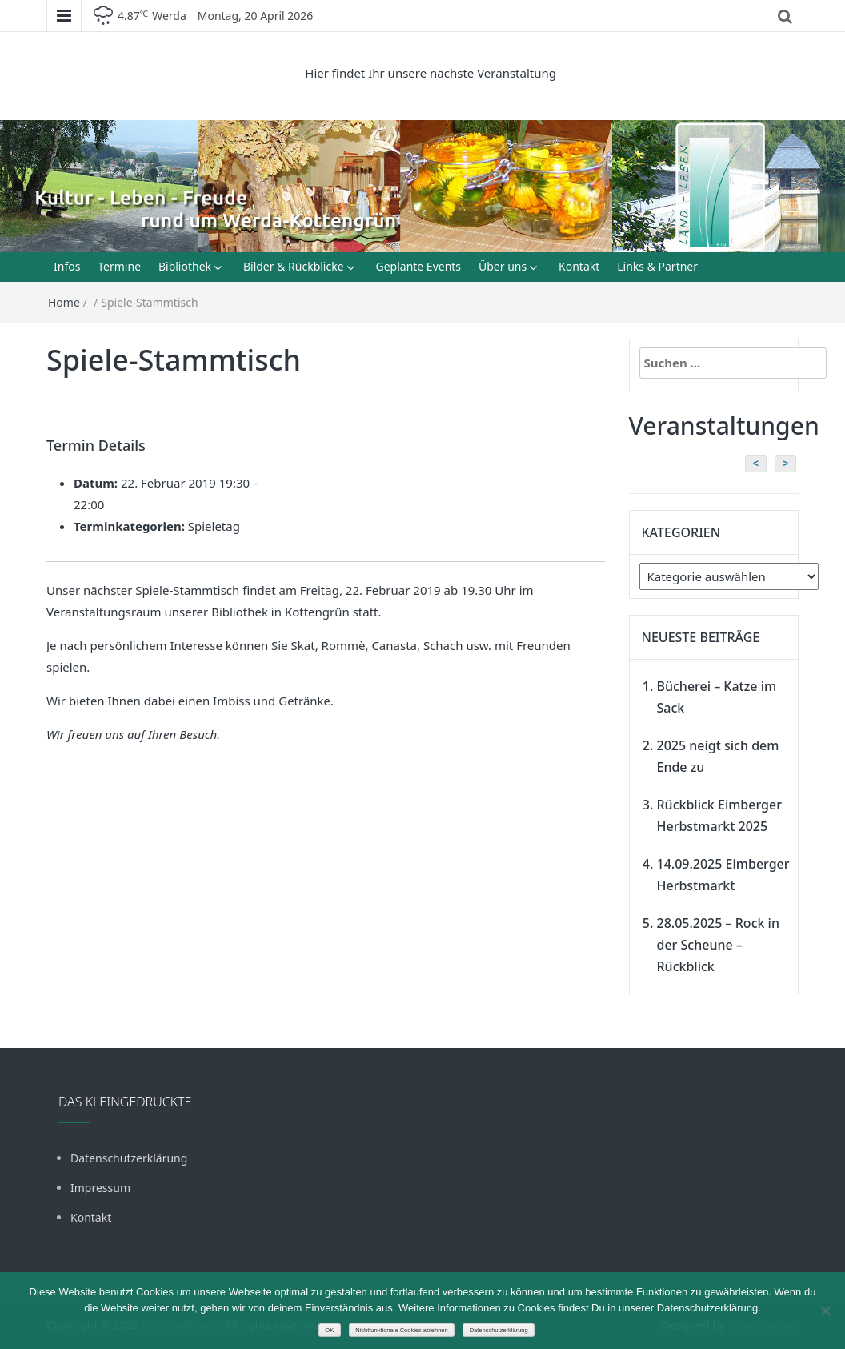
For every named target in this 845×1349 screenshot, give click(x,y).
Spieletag (214, 526)
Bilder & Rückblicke (293, 266)
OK (329, 1330)
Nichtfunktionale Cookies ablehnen (401, 1330)
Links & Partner (657, 266)
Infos (67, 266)
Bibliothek (184, 266)
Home (64, 302)
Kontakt (579, 266)
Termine (119, 266)
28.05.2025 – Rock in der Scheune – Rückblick (718, 944)
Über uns (503, 266)
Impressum (100, 1187)
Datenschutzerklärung (128, 1158)
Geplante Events (418, 266)
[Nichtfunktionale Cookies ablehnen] (825, 1311)
